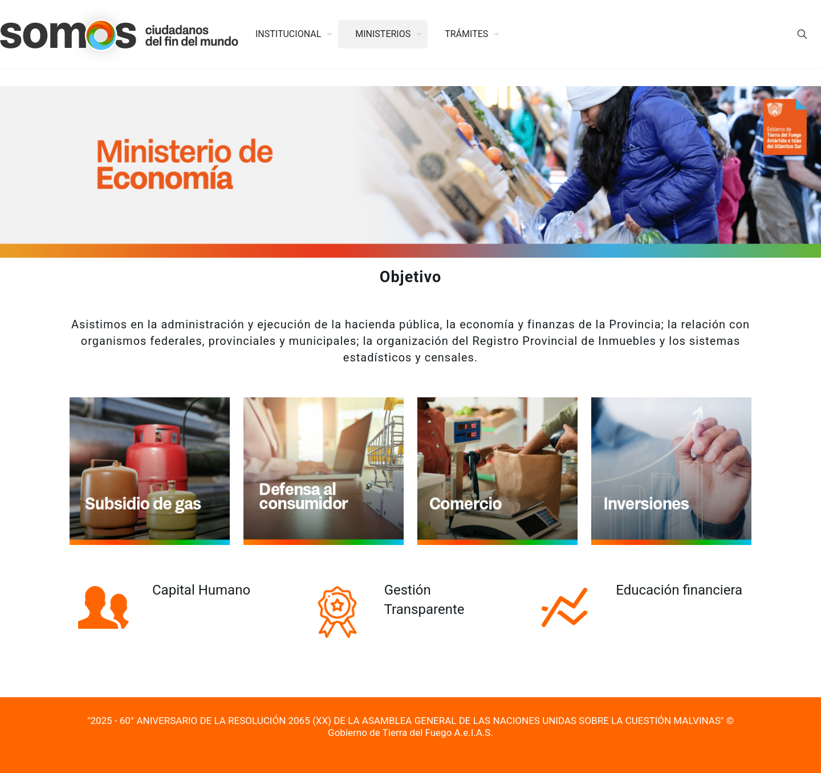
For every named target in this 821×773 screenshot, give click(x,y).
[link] (150, 470)
